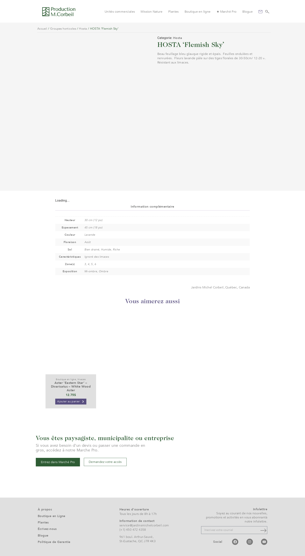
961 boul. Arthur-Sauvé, (136, 537)
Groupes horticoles (63, 29)
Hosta (83, 29)
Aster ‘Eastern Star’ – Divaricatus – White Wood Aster (71, 386)
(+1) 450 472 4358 (132, 530)
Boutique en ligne (198, 12)
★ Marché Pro (226, 12)
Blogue (247, 12)
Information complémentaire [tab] (152, 206)
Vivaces (81, 379)
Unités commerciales (120, 12)
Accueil (42, 29)
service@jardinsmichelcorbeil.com (144, 525)
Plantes (173, 12)
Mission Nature (151, 12)
